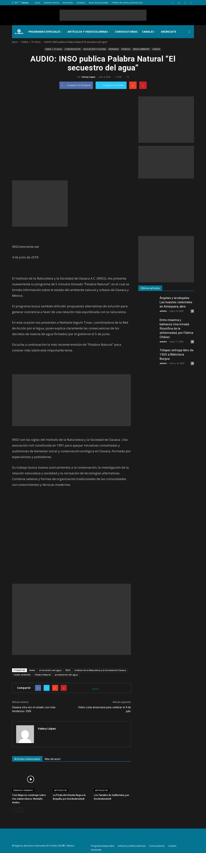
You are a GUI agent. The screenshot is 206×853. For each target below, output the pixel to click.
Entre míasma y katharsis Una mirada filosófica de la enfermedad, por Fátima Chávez (176, 328)
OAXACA (156, 49)
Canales (149, 31)
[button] (189, 31)
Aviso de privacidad (98, 2)
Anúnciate (68, 2)
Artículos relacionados (27, 759)
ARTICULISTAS (60, 790)
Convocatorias (126, 31)
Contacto (80, 2)
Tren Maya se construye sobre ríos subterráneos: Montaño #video (29, 799)
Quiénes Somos (51, 2)
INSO (68, 670)
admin (163, 311)
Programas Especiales (45, 31)
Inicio (37, 2)
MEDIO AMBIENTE (141, 49)
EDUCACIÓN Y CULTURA (95, 49)
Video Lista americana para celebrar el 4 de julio (104, 709)
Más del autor (53, 759)
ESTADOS (126, 49)
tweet (95, 689)
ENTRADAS (113, 49)
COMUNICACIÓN (72, 49)
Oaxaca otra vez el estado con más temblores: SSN (33, 709)
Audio (32, 670)
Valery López (88, 76)
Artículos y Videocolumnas (89, 31)
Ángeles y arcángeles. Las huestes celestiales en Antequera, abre (176, 302)
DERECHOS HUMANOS (23, 790)
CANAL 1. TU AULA (53, 49)
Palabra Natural (43, 674)
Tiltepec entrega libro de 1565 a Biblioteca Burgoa (176, 354)
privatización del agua (66, 674)
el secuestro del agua (50, 670)
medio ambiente (22, 674)
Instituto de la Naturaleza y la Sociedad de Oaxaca (100, 670)
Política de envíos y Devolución (127, 2)
